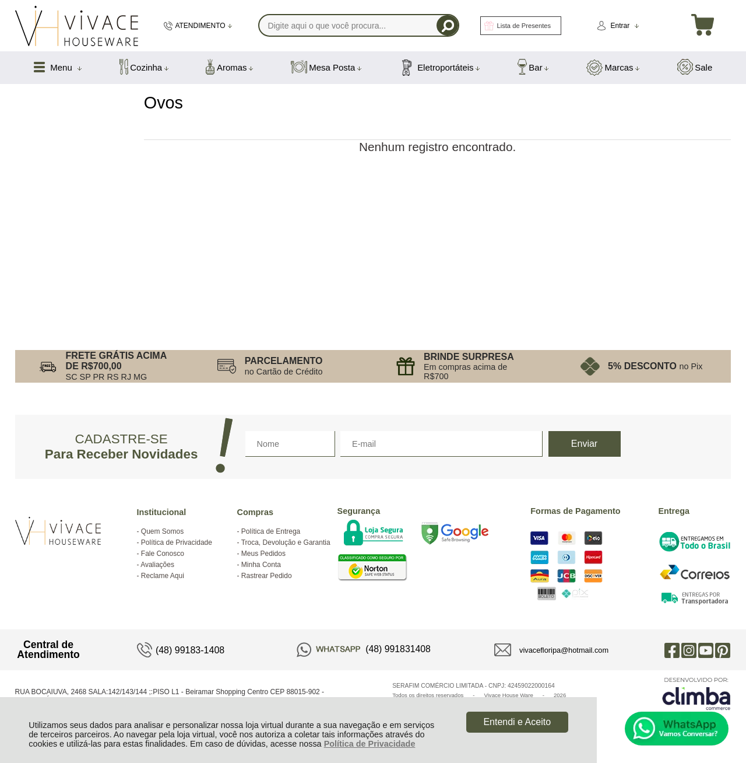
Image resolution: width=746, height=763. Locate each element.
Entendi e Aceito (517, 722)
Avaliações (157, 565)
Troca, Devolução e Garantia (285, 542)
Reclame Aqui (162, 576)
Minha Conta (261, 565)
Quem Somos (162, 531)
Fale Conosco (162, 554)
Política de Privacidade (370, 743)
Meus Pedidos (263, 554)
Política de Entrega (270, 531)
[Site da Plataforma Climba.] (696, 693)
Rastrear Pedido (266, 576)
